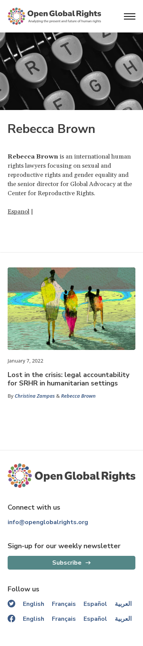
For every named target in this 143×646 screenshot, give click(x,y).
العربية (123, 604)
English (33, 604)
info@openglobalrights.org (48, 522)
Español (95, 604)
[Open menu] (129, 16)
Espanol (18, 211)
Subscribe (67, 563)
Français (64, 604)
